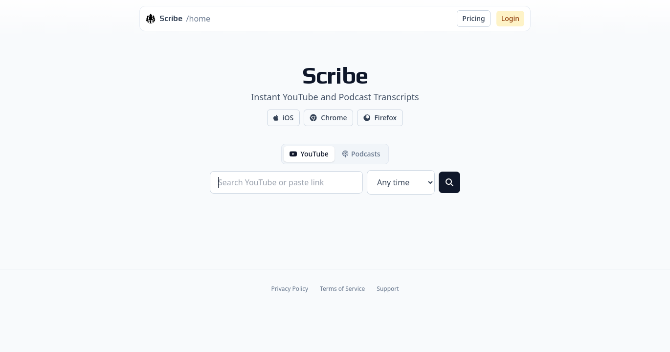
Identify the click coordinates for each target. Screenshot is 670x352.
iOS (283, 117)
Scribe (335, 75)
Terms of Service (342, 289)
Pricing (473, 18)
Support (388, 289)
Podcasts (361, 153)
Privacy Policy (289, 289)
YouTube (309, 153)
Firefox (380, 117)
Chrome (328, 117)
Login (510, 18)
